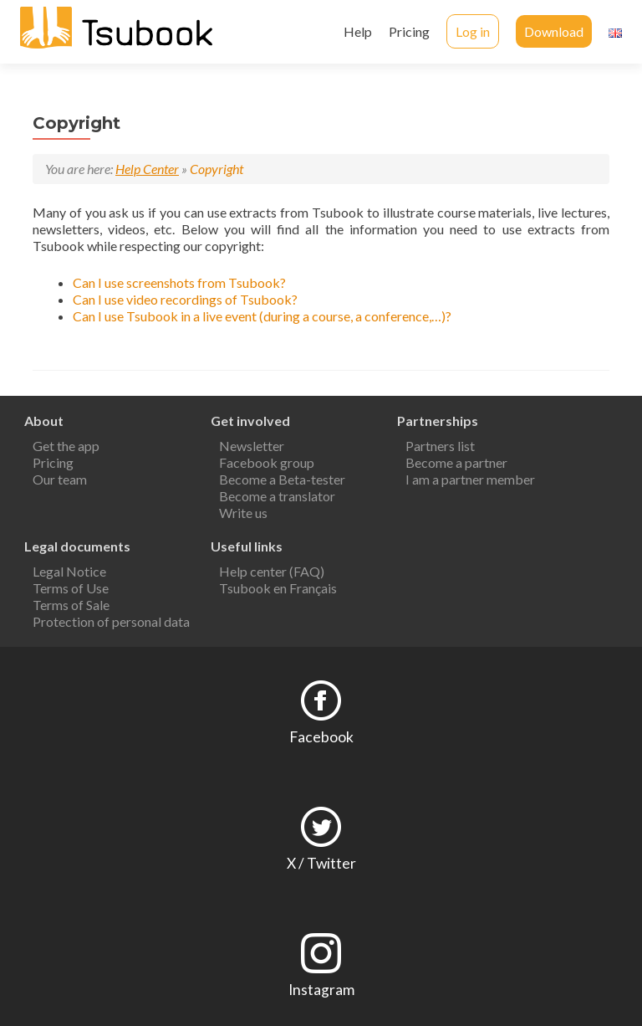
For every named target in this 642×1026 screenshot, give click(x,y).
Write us (243, 513)
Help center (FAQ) (271, 571)
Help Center (147, 169)
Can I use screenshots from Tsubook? (179, 282)
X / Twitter (321, 863)
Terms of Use (71, 588)
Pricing (409, 31)
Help (358, 31)
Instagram (321, 989)
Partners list (440, 446)
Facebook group (266, 462)
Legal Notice (69, 571)
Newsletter (251, 446)
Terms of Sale (71, 605)
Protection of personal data (111, 621)
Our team (60, 479)
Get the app (66, 446)
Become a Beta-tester (282, 479)
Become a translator (277, 496)
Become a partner (456, 462)
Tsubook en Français (278, 588)
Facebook (321, 737)
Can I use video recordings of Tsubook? (185, 299)
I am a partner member (470, 479)
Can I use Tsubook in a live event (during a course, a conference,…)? (262, 316)
